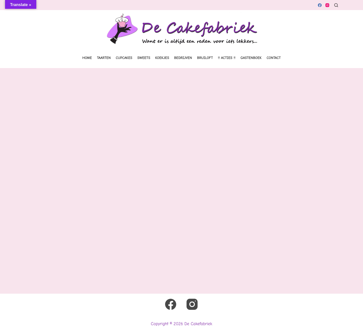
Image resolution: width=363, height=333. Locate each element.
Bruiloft (205, 58)
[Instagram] (327, 5)
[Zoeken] (336, 5)
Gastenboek (251, 58)
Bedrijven (183, 58)
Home (87, 58)
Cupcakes (124, 58)
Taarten (104, 58)
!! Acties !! (226, 58)
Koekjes (162, 58)
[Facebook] (320, 5)
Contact (274, 58)
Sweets (143, 58)
